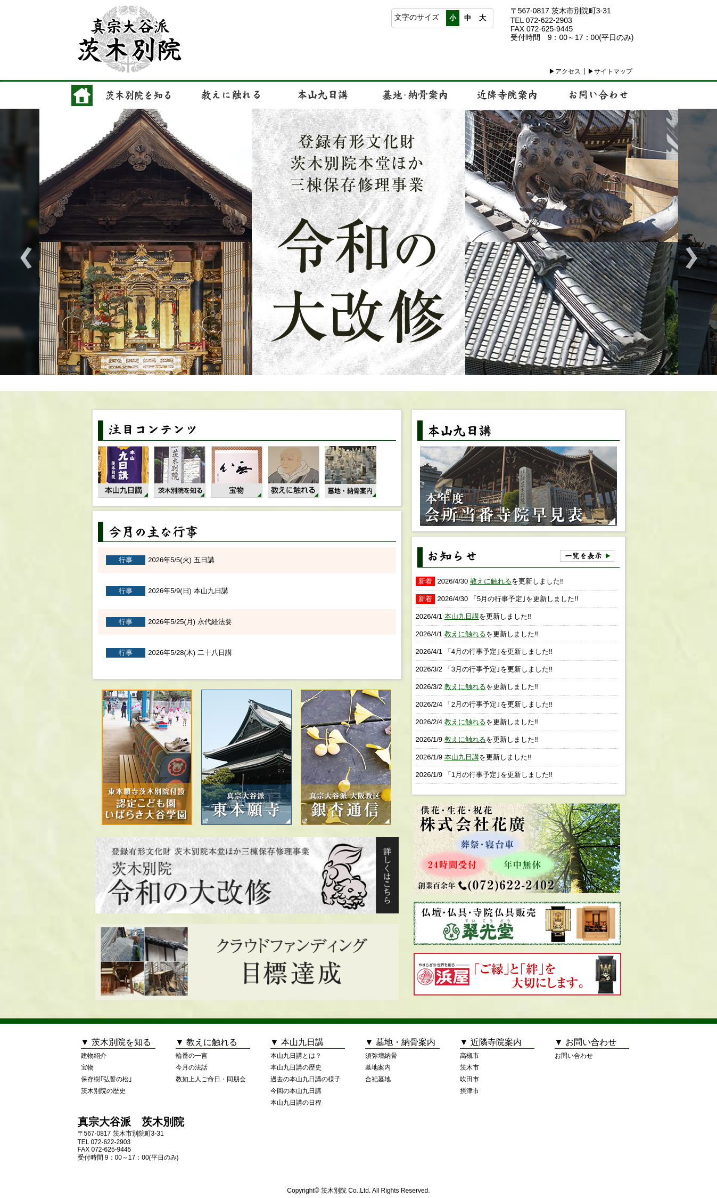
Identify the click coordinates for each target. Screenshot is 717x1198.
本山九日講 (461, 616)
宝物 (87, 1067)
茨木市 (469, 1067)
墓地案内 (378, 1067)
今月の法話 (192, 1067)
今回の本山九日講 (296, 1091)
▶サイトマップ (610, 71)
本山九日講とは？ (296, 1055)
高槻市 (469, 1055)
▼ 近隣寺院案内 (491, 1042)
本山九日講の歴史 (296, 1067)
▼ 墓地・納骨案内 (400, 1042)
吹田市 (469, 1079)
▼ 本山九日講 (297, 1042)
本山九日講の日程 (296, 1102)
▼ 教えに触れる (206, 1042)
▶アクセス (565, 71)
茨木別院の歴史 (103, 1091)
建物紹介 (93, 1055)
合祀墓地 (378, 1079)
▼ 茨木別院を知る (116, 1042)
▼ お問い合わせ (585, 1042)
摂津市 (469, 1091)
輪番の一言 (192, 1055)
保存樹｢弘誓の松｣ (106, 1079)
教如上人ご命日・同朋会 (211, 1079)
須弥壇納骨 (381, 1055)
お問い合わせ (574, 1055)
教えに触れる (491, 581)
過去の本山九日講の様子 (305, 1079)
